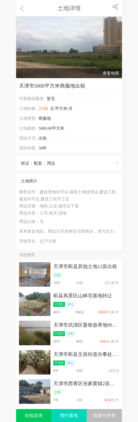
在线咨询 (34, 415)
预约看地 (69, 415)
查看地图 (111, 73)
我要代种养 (104, 415)
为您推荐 (27, 255)
